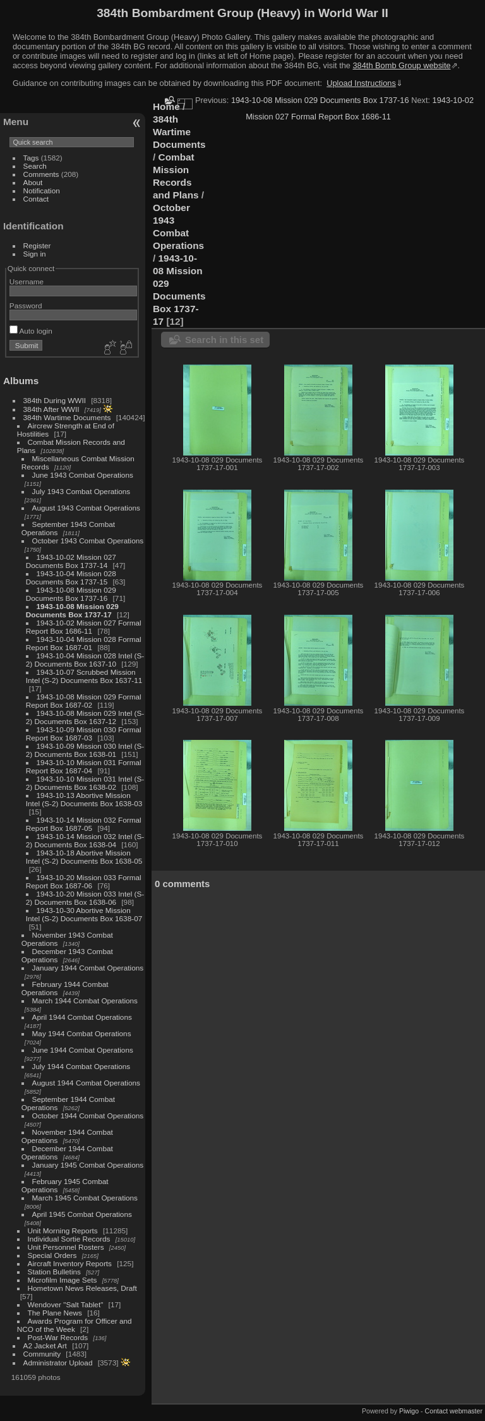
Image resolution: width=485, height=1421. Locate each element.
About (33, 182)
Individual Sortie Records (69, 1239)
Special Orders (52, 1255)
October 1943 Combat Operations (88, 540)
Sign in (34, 254)
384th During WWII (54, 400)
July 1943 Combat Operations (81, 491)
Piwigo (409, 1411)
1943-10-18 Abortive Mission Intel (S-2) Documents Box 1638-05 (84, 857)
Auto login (30, 331)
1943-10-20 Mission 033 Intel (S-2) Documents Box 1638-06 (85, 898)
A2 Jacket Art (45, 1345)
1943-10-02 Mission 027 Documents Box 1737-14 (71, 561)
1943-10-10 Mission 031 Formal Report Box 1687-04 (83, 766)
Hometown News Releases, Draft (82, 1288)
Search (35, 166)
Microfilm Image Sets (62, 1280)
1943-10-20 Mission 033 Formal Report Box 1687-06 (83, 881)
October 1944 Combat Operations (88, 1115)
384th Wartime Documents (67, 417)
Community (42, 1354)
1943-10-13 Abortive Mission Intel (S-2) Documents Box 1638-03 (84, 799)
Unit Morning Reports (63, 1230)
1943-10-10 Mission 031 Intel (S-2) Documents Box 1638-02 (85, 783)
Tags (31, 158)
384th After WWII (51, 409)
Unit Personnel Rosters (66, 1247)
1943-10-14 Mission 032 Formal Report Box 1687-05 (83, 824)
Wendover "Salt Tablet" (66, 1304)
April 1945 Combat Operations (82, 1214)
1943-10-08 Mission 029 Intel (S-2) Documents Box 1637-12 (85, 717)
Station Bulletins (54, 1271)
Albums (21, 380)
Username (26, 281)
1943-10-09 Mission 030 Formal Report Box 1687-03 (83, 733)
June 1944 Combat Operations (82, 1050)
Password (25, 305)
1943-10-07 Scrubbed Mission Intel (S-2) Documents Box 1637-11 (84, 676)
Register (37, 245)
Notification (41, 190)
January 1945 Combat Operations (88, 1165)
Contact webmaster (453, 1411)
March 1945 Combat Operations (85, 1198)
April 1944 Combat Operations (82, 1017)
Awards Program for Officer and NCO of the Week (74, 1325)
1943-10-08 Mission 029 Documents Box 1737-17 (72, 610)
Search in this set (224, 339)
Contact (36, 199)
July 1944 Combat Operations (81, 1066)
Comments (41, 174)
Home (166, 106)
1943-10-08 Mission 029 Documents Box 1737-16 (71, 594)
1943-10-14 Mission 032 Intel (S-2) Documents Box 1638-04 (85, 840)
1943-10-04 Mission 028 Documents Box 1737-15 (71, 577)
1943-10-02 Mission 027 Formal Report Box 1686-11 (83, 627)
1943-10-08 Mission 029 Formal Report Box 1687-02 (83, 700)
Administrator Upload (58, 1362)
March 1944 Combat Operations (85, 1000)
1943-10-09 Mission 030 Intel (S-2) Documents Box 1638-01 (85, 750)
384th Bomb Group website (402, 65)
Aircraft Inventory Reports (70, 1263)
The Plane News (55, 1313)
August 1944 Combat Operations (86, 1083)
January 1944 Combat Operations (88, 968)
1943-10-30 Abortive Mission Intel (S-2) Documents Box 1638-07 (84, 914)
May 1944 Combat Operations (81, 1033)
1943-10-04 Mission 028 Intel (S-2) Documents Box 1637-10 (85, 659)
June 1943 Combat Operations (82, 475)
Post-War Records (58, 1337)
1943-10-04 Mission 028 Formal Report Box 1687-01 (83, 643)
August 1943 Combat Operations (86, 508)
